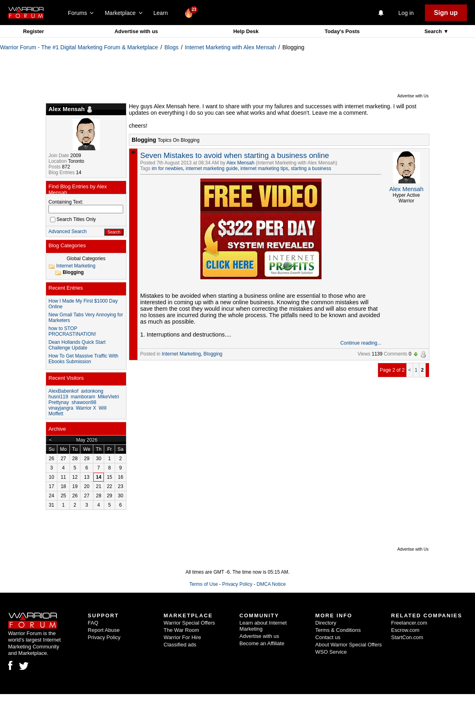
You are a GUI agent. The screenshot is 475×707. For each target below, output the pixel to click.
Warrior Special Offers (189, 623)
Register (33, 31)
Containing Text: (65, 202)
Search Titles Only (73, 219)
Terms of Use (203, 584)
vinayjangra (60, 408)
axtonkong (92, 391)
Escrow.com (405, 630)
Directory (325, 623)
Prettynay (58, 402)
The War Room (181, 630)
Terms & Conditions (338, 630)
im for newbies (167, 168)
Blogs (171, 47)
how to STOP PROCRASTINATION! (72, 331)
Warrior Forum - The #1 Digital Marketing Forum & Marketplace (79, 47)
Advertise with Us (413, 96)
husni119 (58, 397)
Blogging (213, 354)
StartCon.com (407, 637)
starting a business (311, 168)
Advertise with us (136, 31)
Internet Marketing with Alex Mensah (230, 47)
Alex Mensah (240, 163)
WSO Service (331, 652)
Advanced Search (67, 231)
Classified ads (180, 645)
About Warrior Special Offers (348, 645)
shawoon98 (83, 402)
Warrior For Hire (182, 637)
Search (434, 31)
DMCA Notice (271, 584)
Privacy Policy (237, 584)
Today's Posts (342, 31)
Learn (162, 13)
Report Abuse (104, 630)
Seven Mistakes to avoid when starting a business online (234, 155)
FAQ (93, 623)
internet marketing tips (264, 168)
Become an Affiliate (262, 643)
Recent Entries (65, 288)
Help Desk (246, 31)
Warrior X (86, 408)
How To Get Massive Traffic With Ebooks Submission (83, 358)
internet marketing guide (212, 168)
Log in (406, 13)
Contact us (327, 637)
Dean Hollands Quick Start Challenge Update (76, 345)
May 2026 (86, 440)
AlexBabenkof (63, 391)
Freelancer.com (409, 623)
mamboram (83, 397)
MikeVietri (108, 397)
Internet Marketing (181, 354)
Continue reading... (360, 343)
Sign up (446, 12)
